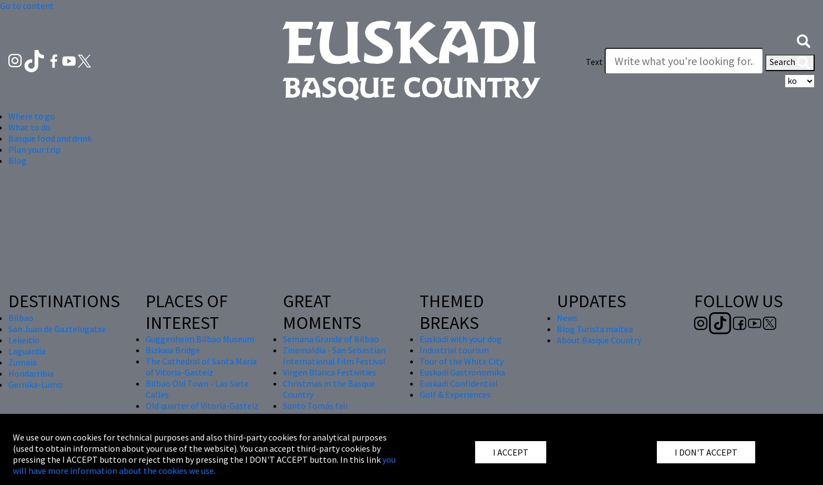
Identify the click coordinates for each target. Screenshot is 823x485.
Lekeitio (23, 340)
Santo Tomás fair (315, 405)
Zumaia (22, 362)
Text (594, 61)
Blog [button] (17, 160)
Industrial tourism (454, 350)
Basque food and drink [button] (50, 138)
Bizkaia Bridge (173, 350)
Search (790, 62)
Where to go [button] (31, 116)
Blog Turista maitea (595, 328)
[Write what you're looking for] (684, 61)
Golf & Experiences (455, 394)
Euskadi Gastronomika (462, 372)
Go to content (27, 5)
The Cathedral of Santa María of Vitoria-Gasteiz (201, 367)
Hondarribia (31, 373)
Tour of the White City (461, 361)
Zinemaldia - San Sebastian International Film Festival (334, 355)
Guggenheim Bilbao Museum (200, 338)
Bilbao (20, 317)
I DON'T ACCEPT (706, 452)
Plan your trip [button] (34, 149)
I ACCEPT (510, 452)
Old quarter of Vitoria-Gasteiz (202, 405)
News (567, 317)
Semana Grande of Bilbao (331, 338)
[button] (803, 40)
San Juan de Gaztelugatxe (57, 328)
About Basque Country (599, 340)
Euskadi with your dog (461, 338)
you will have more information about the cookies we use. (204, 465)
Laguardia (27, 351)
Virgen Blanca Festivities (329, 372)
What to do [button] (29, 127)
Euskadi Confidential (459, 383)
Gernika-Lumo (35, 384)
